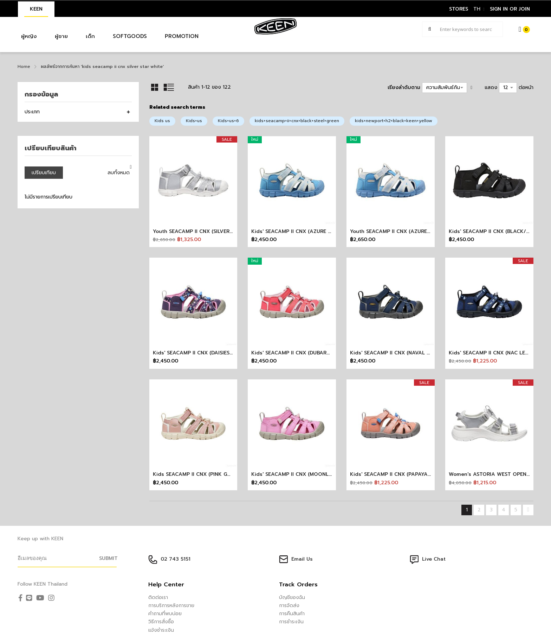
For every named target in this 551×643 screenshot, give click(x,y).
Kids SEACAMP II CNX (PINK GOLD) (196, 474)
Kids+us (194, 121)
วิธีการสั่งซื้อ (161, 621)
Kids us (162, 121)
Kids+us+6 (228, 121)
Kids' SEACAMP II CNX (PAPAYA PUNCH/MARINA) (410, 474)
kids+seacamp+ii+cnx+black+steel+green (297, 121)
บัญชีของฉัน (292, 597)
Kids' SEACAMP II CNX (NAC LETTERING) (498, 353)
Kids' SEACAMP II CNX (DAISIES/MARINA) (203, 353)
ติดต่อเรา (158, 597)
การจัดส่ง (289, 605)
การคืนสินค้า (292, 613)
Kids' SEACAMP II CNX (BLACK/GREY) (494, 231)
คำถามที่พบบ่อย (165, 613)
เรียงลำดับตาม (404, 87)
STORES (458, 9)
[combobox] (462, 29)
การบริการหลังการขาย (171, 605)
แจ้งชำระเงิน (161, 630)
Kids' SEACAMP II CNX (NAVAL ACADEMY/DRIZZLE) (412, 353)
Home (24, 66)
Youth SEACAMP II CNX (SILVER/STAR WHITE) (208, 231)
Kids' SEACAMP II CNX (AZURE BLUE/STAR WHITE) (313, 231)
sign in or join (510, 9)
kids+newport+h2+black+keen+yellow (393, 121)
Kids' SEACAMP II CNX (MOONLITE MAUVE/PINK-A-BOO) (321, 474)
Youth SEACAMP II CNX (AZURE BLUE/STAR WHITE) (412, 231)
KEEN (36, 9)
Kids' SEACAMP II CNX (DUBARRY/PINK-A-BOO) (310, 353)
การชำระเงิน (291, 621)
